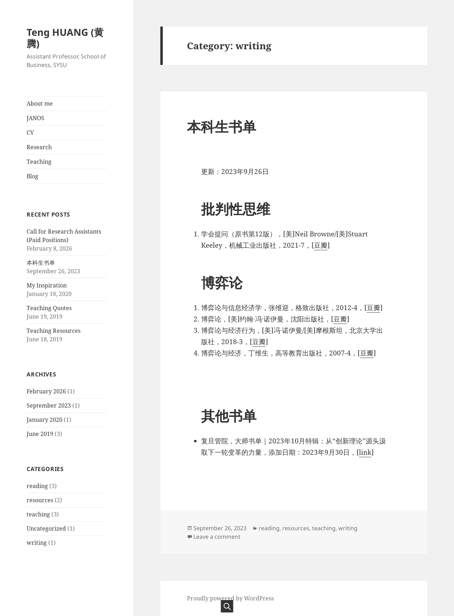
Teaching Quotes (49, 308)
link (365, 452)
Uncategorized (46, 528)
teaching (38, 514)
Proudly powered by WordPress (230, 598)
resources (40, 500)
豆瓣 (320, 245)
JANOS (35, 118)
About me (40, 103)
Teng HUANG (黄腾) (65, 38)
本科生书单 (41, 263)
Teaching (39, 162)
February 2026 (46, 391)
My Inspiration (47, 285)
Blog (32, 176)
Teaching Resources (54, 331)
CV (30, 132)
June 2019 (40, 434)
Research (39, 147)
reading (37, 486)
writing (37, 543)
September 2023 (49, 405)
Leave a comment (216, 537)
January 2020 (44, 420)
